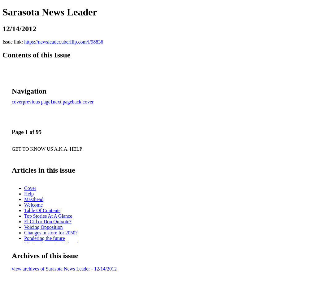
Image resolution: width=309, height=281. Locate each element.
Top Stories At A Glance (48, 216)
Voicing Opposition (43, 227)
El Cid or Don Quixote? (48, 221)
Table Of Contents (42, 210)
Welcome (33, 205)
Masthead (33, 199)
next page (62, 101)
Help (29, 193)
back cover (83, 101)
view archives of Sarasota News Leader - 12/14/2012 (64, 268)
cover (17, 101)
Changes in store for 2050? (50, 232)
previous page (36, 101)
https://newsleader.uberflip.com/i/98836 (63, 41)
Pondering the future (44, 238)
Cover (30, 188)
